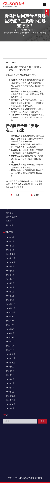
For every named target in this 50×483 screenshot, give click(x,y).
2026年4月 (10, 96)
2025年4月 (10, 146)
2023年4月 (10, 246)
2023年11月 (10, 217)
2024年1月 (10, 209)
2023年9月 (10, 225)
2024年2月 (10, 205)
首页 (17, 30)
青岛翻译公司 (27, 30)
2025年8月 (10, 130)
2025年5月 (10, 142)
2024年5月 (10, 192)
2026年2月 (10, 104)
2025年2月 (10, 155)
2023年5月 (10, 242)
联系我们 (9, 80)
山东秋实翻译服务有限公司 (30, 478)
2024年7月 (10, 184)
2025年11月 (10, 117)
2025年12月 (10, 113)
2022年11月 (10, 259)
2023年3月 (10, 250)
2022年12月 (10, 255)
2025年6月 (10, 138)
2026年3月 (10, 100)
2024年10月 (10, 171)
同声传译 (9, 68)
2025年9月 (10, 125)
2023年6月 (10, 238)
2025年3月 (10, 150)
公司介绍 (9, 55)
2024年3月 (10, 200)
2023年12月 (10, 213)
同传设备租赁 (11, 76)
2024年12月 (10, 163)
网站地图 (9, 84)
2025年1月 (10, 159)
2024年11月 (10, 167)
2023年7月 (10, 234)
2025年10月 (10, 121)
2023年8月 (10, 230)
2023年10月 (10, 221)
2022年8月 (10, 267)
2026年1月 (10, 109)
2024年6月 (10, 188)
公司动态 (11, 59)
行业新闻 (11, 63)
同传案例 (9, 72)
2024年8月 (10, 180)
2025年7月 (10, 134)
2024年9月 (10, 175)
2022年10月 (10, 263)
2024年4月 (10, 196)
